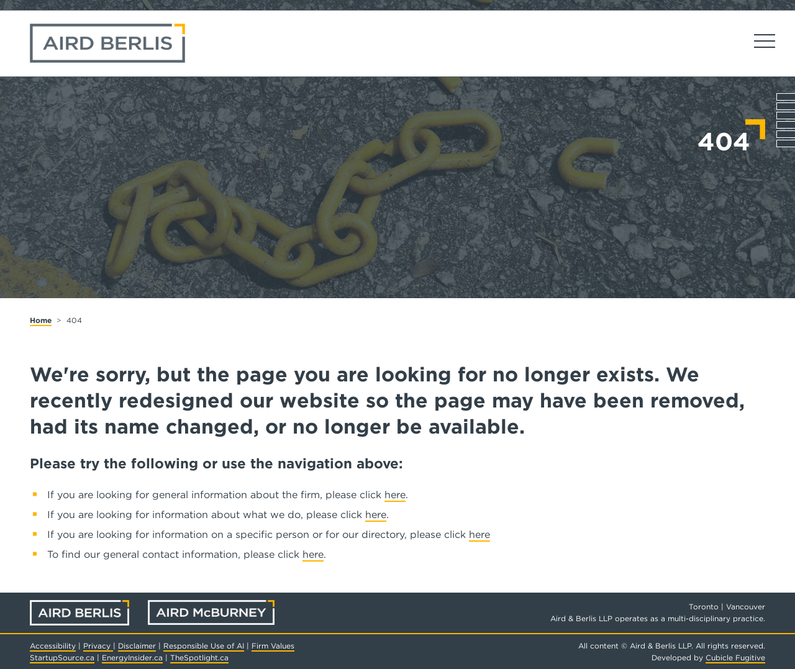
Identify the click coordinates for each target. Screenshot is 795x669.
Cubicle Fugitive (735, 657)
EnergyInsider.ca (132, 657)
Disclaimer (137, 645)
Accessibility (53, 645)
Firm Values (273, 645)
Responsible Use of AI (203, 645)
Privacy (98, 645)
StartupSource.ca (62, 657)
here (395, 495)
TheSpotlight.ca (199, 657)
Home (41, 320)
